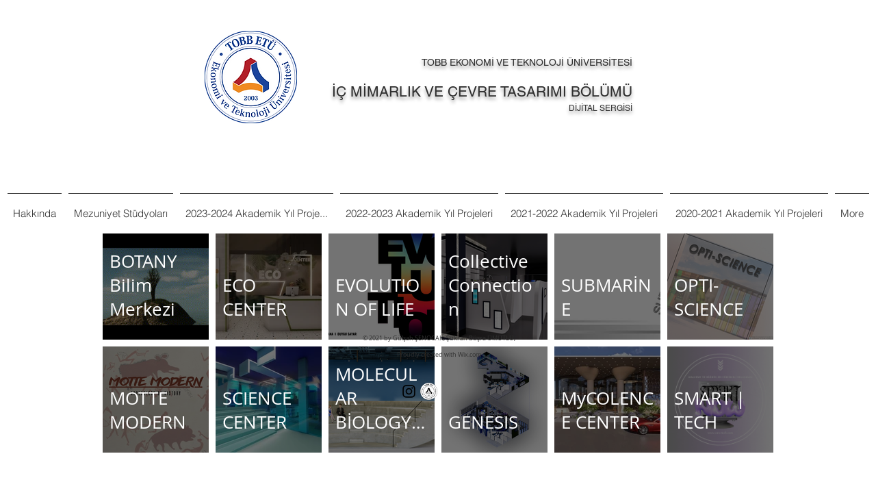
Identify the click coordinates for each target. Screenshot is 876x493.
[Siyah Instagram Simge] (408, 391)
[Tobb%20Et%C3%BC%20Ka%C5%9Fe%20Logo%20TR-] (428, 391)
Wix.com (469, 355)
